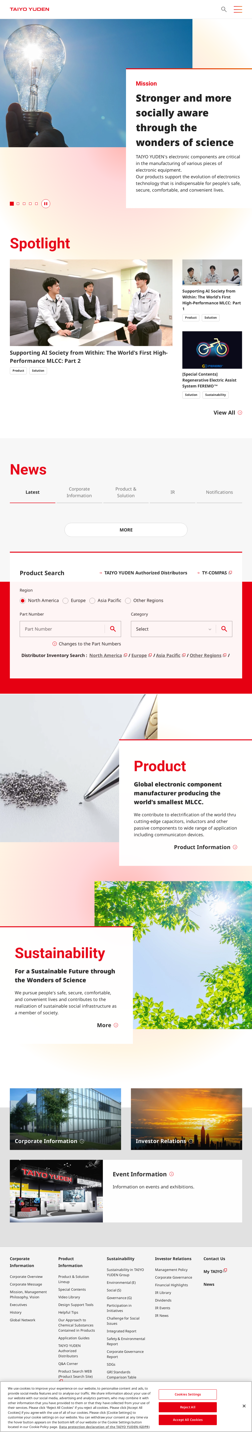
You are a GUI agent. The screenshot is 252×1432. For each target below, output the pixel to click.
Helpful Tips (68, 1312)
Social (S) (114, 1290)
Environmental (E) (121, 1282)
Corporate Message (26, 1284)
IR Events (162, 1307)
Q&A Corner (68, 1363)
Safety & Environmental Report (126, 1341)
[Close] (244, 1406)
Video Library (69, 1297)
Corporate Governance (173, 1277)
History (15, 1312)
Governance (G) (119, 1297)
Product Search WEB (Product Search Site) (75, 1376)
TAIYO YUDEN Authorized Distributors (69, 1350)
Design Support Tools (76, 1304)
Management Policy (171, 1269)
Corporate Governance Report (125, 1354)
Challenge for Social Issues (123, 1321)
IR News (162, 1315)
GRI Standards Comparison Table (122, 1374)
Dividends (163, 1300)
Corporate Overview (26, 1276)
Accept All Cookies (188, 1420)
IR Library (163, 1292)
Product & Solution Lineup (73, 1279)
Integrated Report (122, 1331)
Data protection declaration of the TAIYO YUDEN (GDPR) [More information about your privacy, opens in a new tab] (104, 1427)
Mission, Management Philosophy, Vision (28, 1294)
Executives (18, 1304)
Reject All (187, 1407)
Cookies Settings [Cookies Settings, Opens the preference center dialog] (188, 1394)
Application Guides (74, 1338)
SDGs (111, 1364)
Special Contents (72, 1289)
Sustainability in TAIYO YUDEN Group (125, 1272)
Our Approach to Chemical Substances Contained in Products (76, 1325)
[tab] (12, 204)
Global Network (22, 1320)
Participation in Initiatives (119, 1308)
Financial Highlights (171, 1285)
